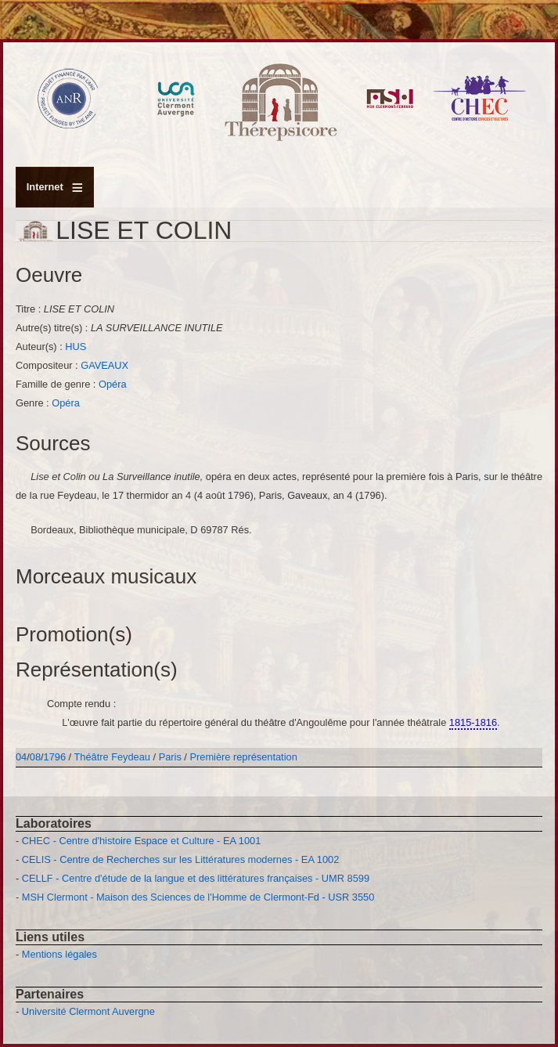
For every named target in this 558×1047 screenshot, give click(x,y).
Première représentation (243, 757)
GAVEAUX (104, 365)
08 (35, 757)
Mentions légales (59, 954)
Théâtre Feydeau (112, 757)
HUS (75, 346)
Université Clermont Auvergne (88, 1011)
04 (21, 757)
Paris (170, 757)
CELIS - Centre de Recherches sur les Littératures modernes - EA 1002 (180, 859)
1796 (55, 757)
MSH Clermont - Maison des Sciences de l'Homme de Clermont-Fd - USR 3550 (198, 897)
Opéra (113, 384)
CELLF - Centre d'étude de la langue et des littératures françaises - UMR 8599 (195, 878)
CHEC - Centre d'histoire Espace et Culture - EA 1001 (141, 841)
